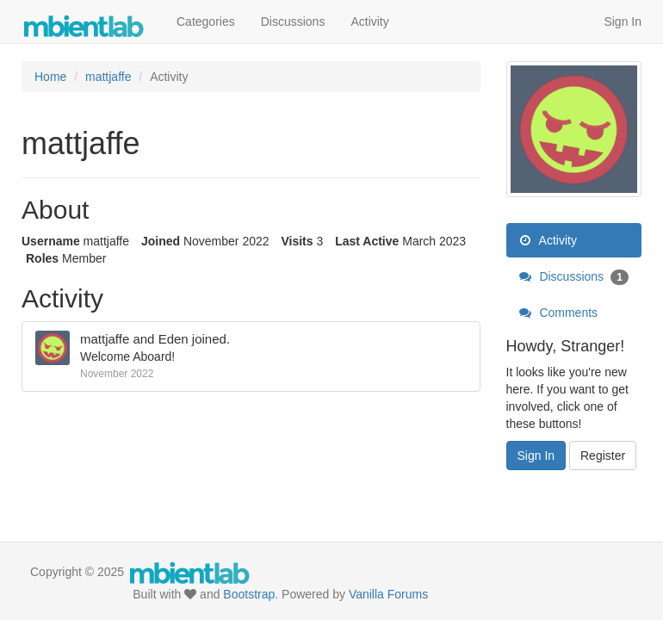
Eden (173, 339)
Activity (369, 21)
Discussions (293, 21)
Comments (558, 312)
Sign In (622, 21)
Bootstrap (249, 594)
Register (602, 455)
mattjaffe (104, 339)
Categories (206, 21)
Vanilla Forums (388, 594)
